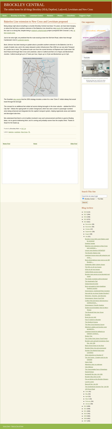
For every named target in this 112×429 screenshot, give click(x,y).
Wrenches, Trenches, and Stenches (95, 295)
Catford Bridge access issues (93, 272)
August (87, 234)
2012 (85, 408)
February (88, 401)
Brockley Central (24, 4)
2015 (85, 219)
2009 (85, 416)
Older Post (73, 143)
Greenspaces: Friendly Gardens (94, 305)
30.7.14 (23, 128)
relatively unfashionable (39, 30)
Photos (59, 16)
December (88, 224)
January (88, 404)
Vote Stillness (89, 367)
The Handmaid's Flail (91, 281)
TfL (29, 132)
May (86, 394)
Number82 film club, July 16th (94, 374)
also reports (17, 99)
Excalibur (88, 314)
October (88, 229)
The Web (100, 199)
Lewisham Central (36, 16)
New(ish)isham (89, 372)
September (88, 231)
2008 (85, 418)
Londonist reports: (23, 40)
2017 (85, 214)
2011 (85, 411)
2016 (85, 217)
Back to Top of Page (17, 426)
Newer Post (6, 143)
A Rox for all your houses (92, 269)
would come (11, 33)
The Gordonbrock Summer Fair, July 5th (97, 386)
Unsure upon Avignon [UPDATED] (95, 250)
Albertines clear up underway (93, 364)
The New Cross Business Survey (94, 324)
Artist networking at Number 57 (94, 355)
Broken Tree (88, 336)
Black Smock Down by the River (94, 345)
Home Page (6, 426)
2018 (85, 212)
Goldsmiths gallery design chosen (95, 264)
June (87, 391)
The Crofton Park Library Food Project (96, 338)
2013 (85, 406)
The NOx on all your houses (93, 267)
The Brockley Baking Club (92, 253)
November (88, 226)
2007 (85, 421)
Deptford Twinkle (90, 243)
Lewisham (17, 132)
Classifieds (71, 16)
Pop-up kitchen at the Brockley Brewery (96, 379)
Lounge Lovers (89, 381)
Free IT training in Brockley (93, 319)
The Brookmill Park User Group (94, 312)
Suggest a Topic (85, 16)
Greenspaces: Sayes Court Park (94, 298)
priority (58, 28)
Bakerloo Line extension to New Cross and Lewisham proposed (36, 21)
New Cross (24, 132)
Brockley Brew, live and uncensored (95, 348)
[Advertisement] (40, 165)
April (86, 396)
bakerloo (11, 132)
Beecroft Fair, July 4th (91, 384)
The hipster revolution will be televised (96, 279)
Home (4, 16)
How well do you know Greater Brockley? (97, 293)
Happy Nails (88, 362)
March (87, 399)
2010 (85, 413)
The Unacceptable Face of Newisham (96, 369)
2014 (85, 222)
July (86, 236)
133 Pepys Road (90, 389)
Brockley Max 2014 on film (93, 376)
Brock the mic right (90, 317)
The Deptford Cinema (91, 322)
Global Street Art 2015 (91, 283)
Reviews (50, 16)
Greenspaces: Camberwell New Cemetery (97, 291)
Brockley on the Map (18, 16)
